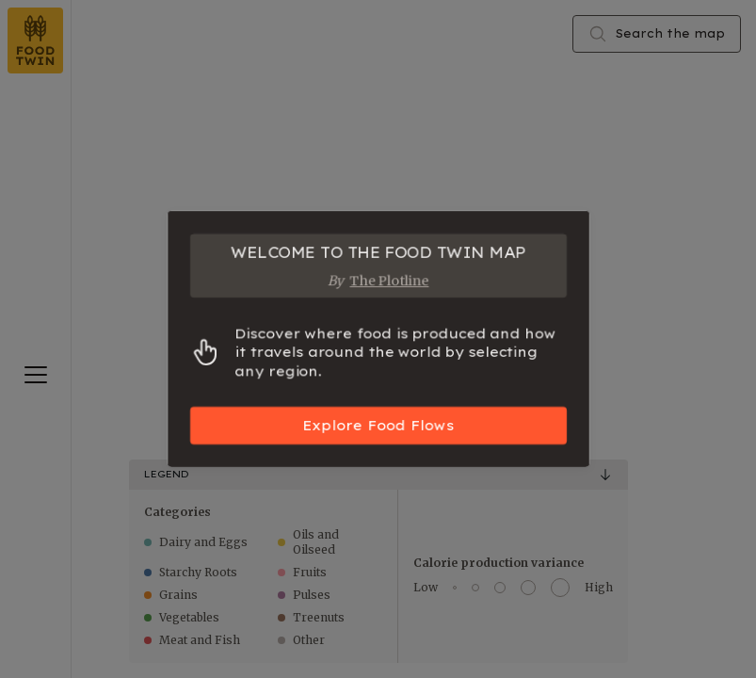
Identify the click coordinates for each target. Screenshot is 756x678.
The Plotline (389, 280)
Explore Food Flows (378, 425)
